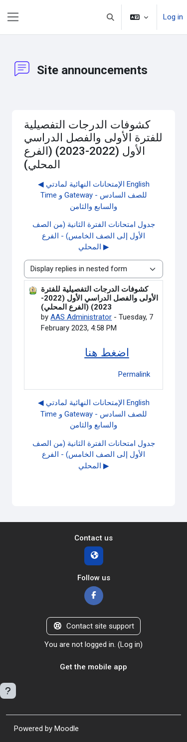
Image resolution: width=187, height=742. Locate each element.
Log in (173, 16)
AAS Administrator (81, 317)
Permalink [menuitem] (134, 374)
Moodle (66, 728)
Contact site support (93, 626)
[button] (111, 17)
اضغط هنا (107, 352)
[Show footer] (8, 691)
